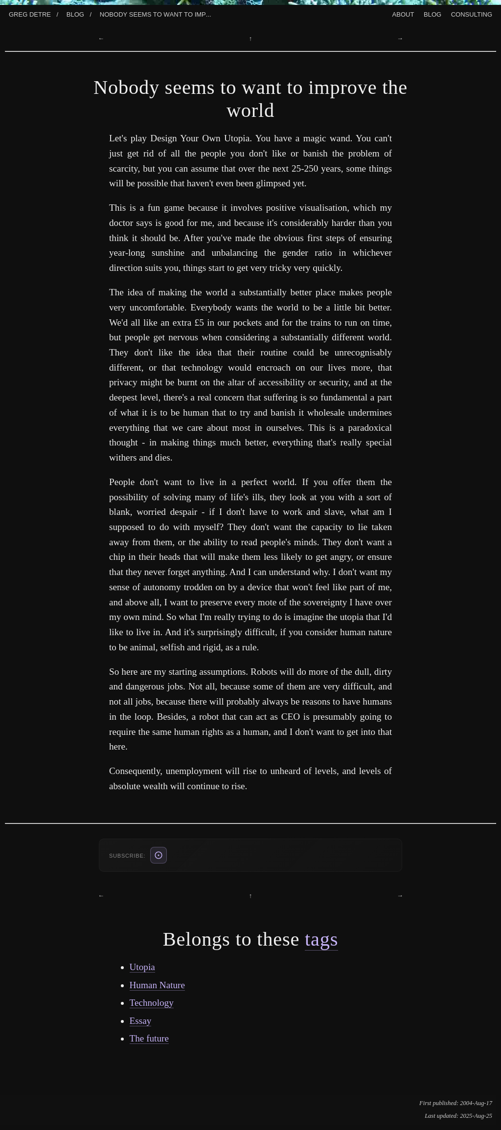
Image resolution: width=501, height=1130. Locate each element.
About (403, 13)
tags (321, 939)
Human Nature (157, 985)
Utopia (142, 967)
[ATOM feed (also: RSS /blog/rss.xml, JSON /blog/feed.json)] (158, 855)
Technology (152, 1002)
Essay (141, 1021)
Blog (75, 13)
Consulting (471, 13)
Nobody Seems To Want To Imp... (155, 13)
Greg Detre (30, 13)
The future (149, 1038)
